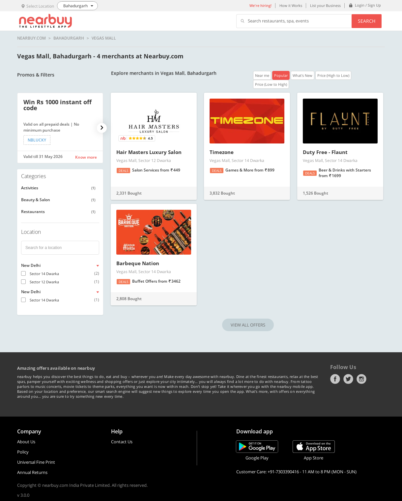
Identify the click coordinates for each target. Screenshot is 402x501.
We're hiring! (260, 5)
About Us (26, 442)
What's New (302, 75)
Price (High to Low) (333, 75)
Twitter (348, 379)
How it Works (290, 5)
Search (366, 21)
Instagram (361, 379)
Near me (262, 75)
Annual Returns (32, 472)
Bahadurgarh (68, 38)
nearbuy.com (31, 38)
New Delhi (31, 265)
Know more (86, 157)
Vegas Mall (104, 38)
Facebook (335, 379)
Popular (281, 75)
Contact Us (121, 442)
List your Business (325, 5)
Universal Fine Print (36, 462)
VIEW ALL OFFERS (248, 325)
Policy (23, 452)
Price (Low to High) (271, 84)
